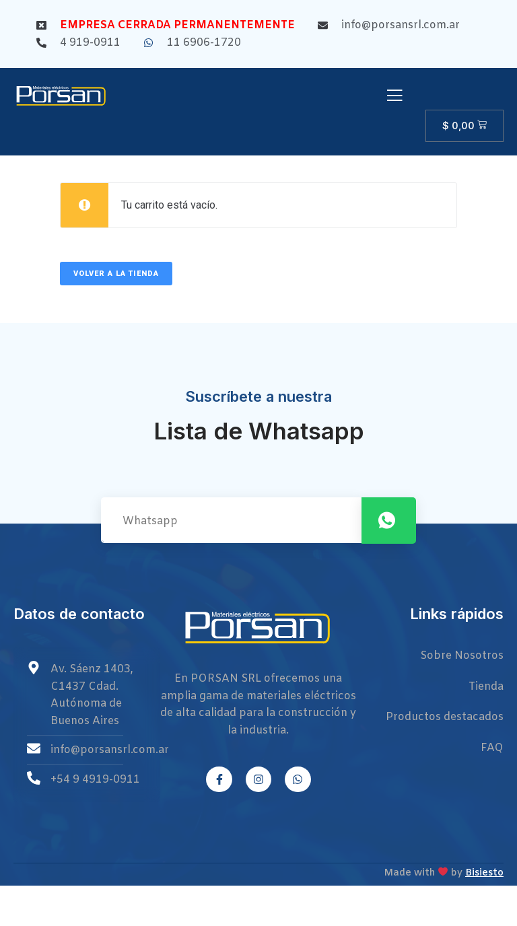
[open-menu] (394, 96)
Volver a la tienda (116, 273)
